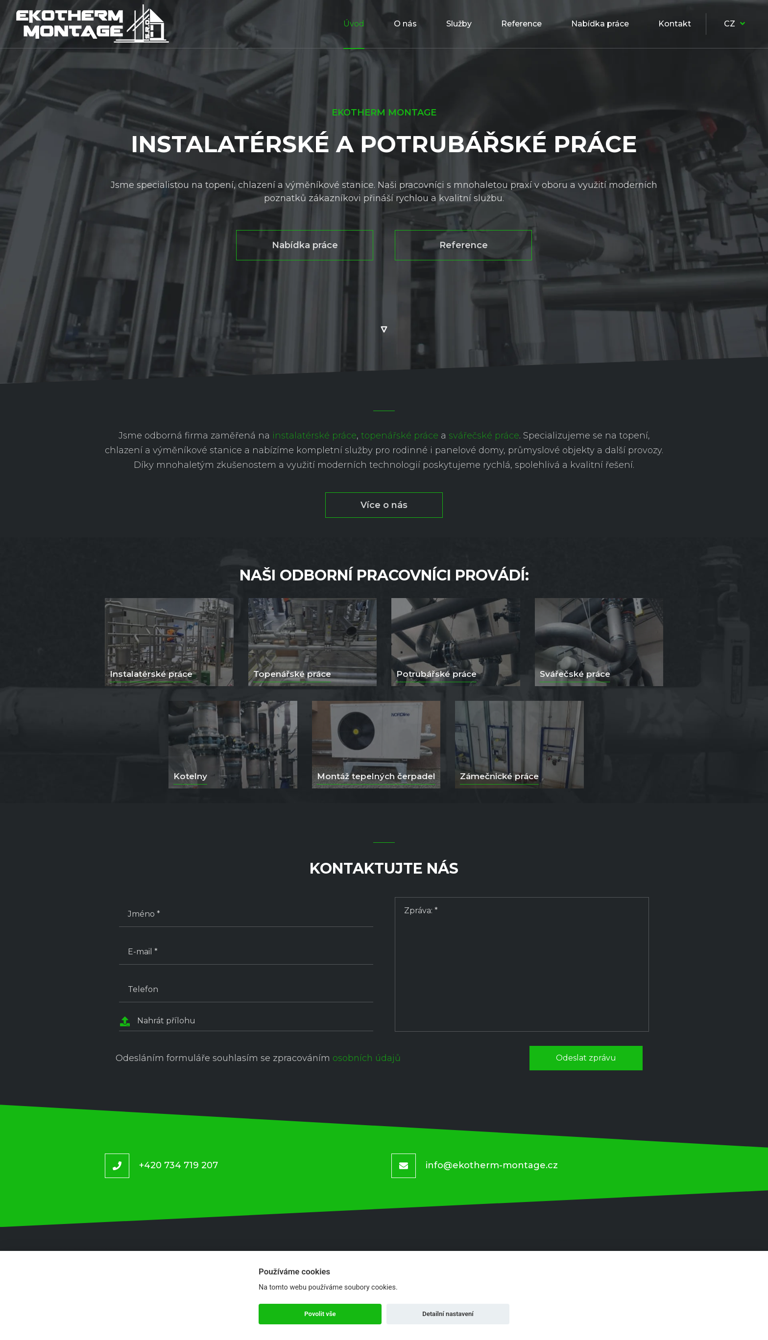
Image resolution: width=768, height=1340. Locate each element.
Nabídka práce (305, 245)
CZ (734, 23)
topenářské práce (399, 435)
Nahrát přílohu (157, 1021)
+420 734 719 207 (178, 1165)
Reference (463, 245)
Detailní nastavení (448, 1313)
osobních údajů (367, 1058)
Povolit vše (320, 1313)
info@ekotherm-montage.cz (492, 1165)
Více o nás (384, 505)
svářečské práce (484, 435)
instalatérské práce (314, 435)
